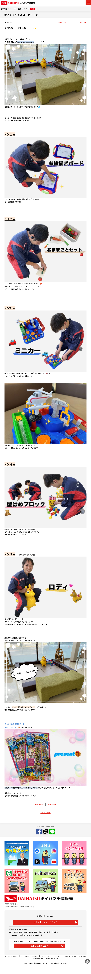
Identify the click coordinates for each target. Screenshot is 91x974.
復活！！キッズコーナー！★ (21, 14)
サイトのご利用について (70, 956)
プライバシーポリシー (12, 956)
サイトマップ (56, 956)
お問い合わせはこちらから (45, 922)
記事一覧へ (46, 812)
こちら (32, 9)
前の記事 (63, 23)
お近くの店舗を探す (39, 945)
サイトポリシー (45, 956)
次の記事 (82, 23)
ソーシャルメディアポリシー (29, 956)
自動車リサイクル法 (51, 958)
